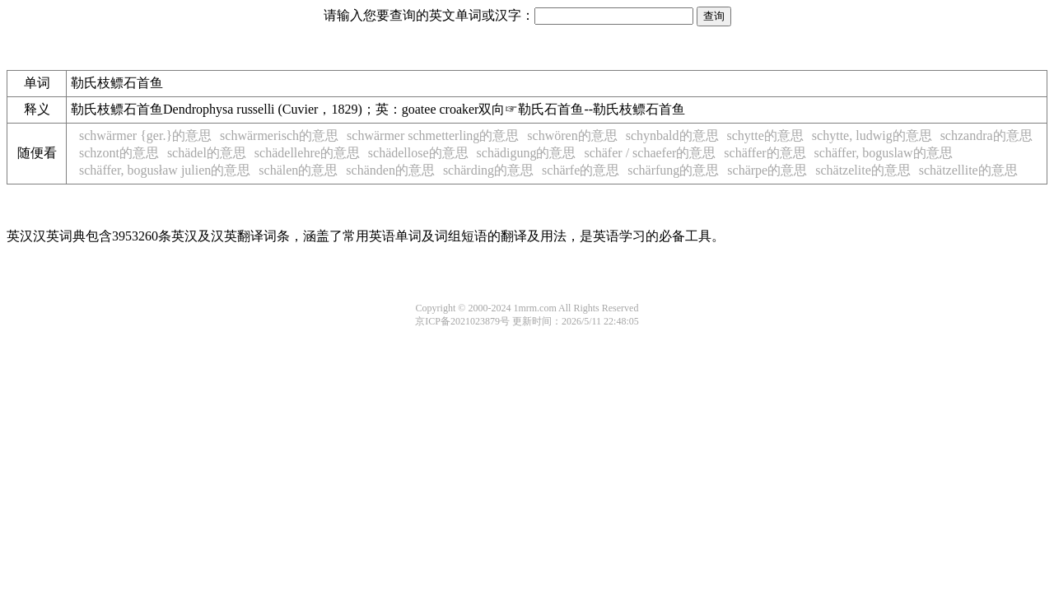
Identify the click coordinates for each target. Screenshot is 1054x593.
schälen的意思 (298, 170)
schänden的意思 (390, 170)
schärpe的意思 (767, 170)
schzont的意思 (119, 153)
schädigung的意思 (526, 153)
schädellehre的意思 (307, 153)
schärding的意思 (488, 170)
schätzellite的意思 (968, 170)
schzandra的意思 (986, 135)
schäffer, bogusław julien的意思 (164, 170)
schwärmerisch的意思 (279, 135)
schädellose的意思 (418, 153)
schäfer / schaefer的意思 (650, 153)
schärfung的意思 (673, 170)
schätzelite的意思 (863, 170)
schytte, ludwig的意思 (872, 135)
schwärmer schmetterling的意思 (433, 135)
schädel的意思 (206, 153)
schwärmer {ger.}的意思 (145, 135)
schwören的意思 (572, 135)
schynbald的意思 (672, 135)
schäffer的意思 (764, 153)
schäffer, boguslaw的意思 (883, 153)
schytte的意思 (765, 135)
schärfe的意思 (580, 170)
